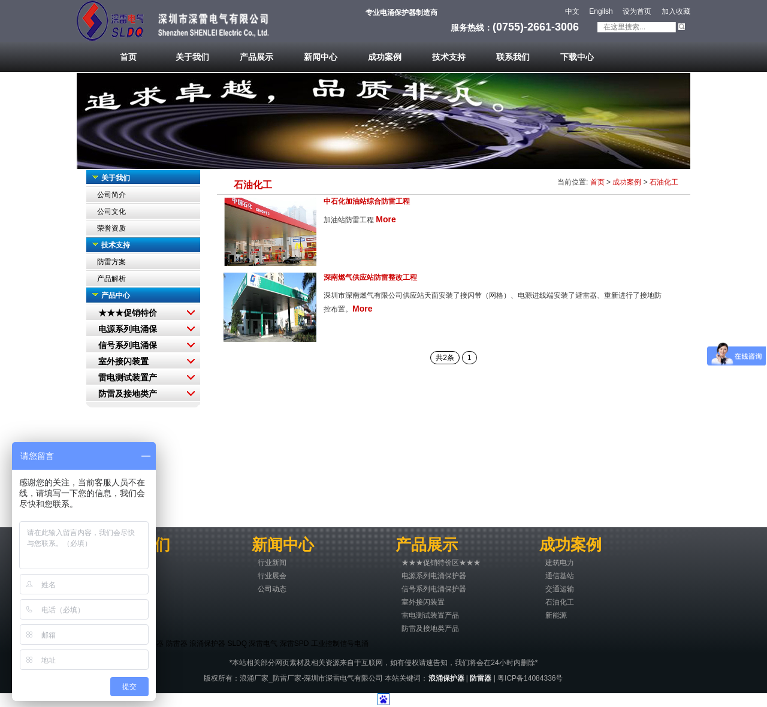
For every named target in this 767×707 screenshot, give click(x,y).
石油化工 (664, 182)
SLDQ (237, 643)
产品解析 (111, 278)
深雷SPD (294, 643)
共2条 (445, 358)
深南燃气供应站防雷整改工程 (370, 277)
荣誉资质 (111, 228)
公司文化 (111, 211)
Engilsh (600, 11)
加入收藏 (676, 11)
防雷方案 (111, 262)
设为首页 (637, 11)
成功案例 (626, 182)
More (385, 219)
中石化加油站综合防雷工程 (367, 201)
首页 (597, 182)
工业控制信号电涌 (340, 643)
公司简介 (111, 195)
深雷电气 (263, 643)
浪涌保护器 (207, 643)
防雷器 (177, 643)
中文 (572, 11)
